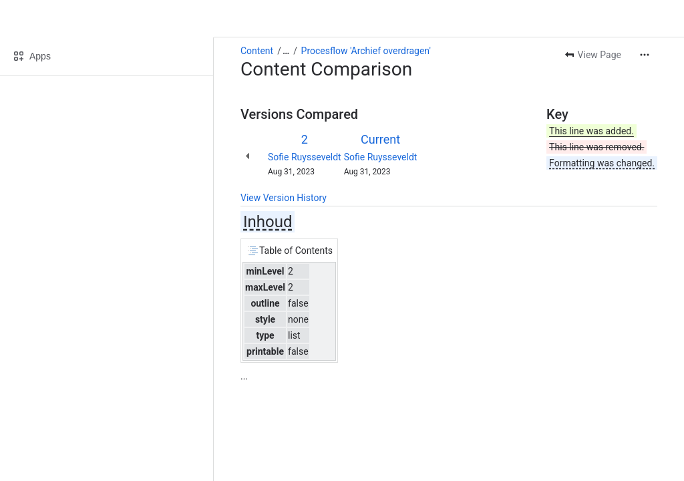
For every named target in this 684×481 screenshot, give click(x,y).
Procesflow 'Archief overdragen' (366, 50)
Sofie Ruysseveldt (304, 157)
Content (256, 50)
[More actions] (644, 55)
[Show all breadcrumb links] (286, 50)
